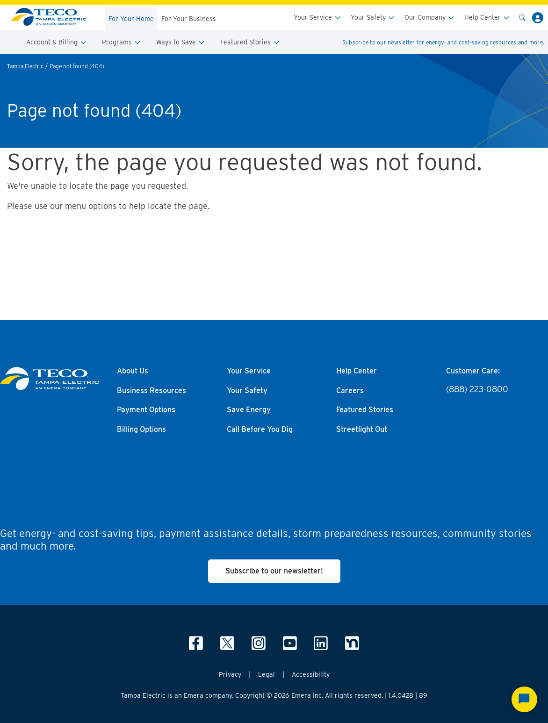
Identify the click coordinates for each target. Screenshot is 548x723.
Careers (350, 391)
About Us (132, 371)
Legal (266, 674)
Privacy (230, 674)
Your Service (317, 17)
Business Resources (151, 391)
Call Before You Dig (260, 429)
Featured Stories (250, 42)
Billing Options (141, 429)
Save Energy (249, 410)
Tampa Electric (25, 66)
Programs (121, 42)
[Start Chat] (524, 699)
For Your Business (188, 18)
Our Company (429, 17)
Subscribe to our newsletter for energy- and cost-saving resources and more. (443, 42)
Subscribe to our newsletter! (274, 570)
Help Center (487, 17)
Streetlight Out (361, 429)
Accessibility (311, 674)
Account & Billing (56, 42)
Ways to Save (180, 42)
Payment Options (146, 410)
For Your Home (131, 18)
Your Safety (373, 17)
